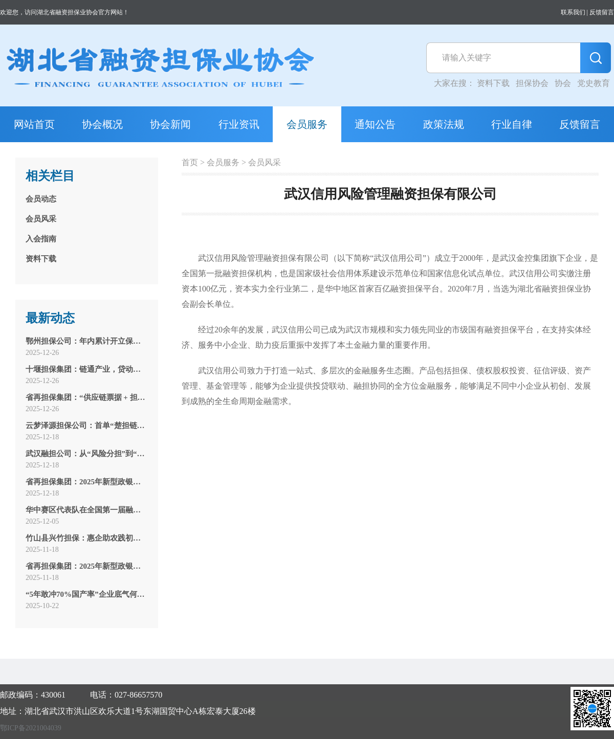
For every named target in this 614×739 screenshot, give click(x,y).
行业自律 (511, 124)
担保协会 (532, 83)
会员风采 (264, 162)
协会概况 (102, 124)
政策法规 (443, 124)
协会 (563, 83)
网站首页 (34, 124)
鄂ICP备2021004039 (30, 728)
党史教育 (593, 83)
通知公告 (375, 124)
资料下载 (493, 83)
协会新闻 (170, 124)
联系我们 (573, 12)
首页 (190, 162)
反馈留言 (601, 12)
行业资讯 (238, 124)
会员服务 (307, 124)
